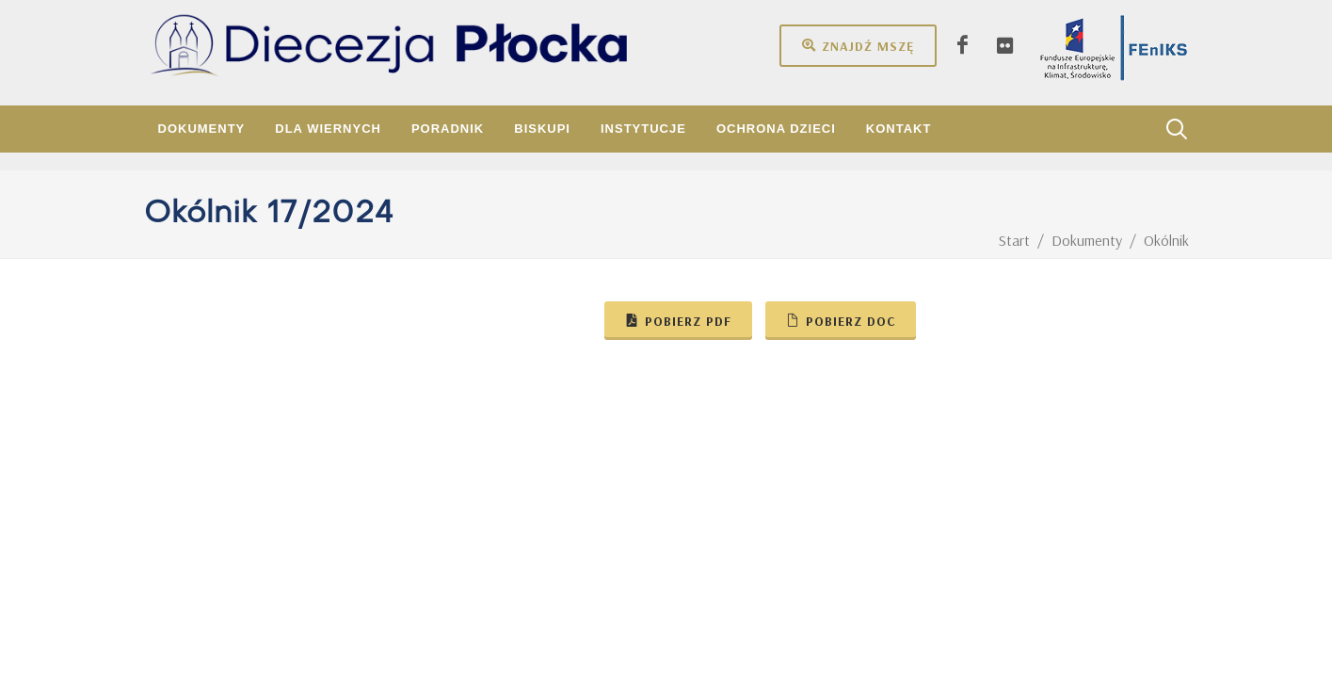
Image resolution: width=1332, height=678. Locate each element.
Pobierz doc (840, 320)
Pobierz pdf (678, 320)
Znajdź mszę (858, 45)
